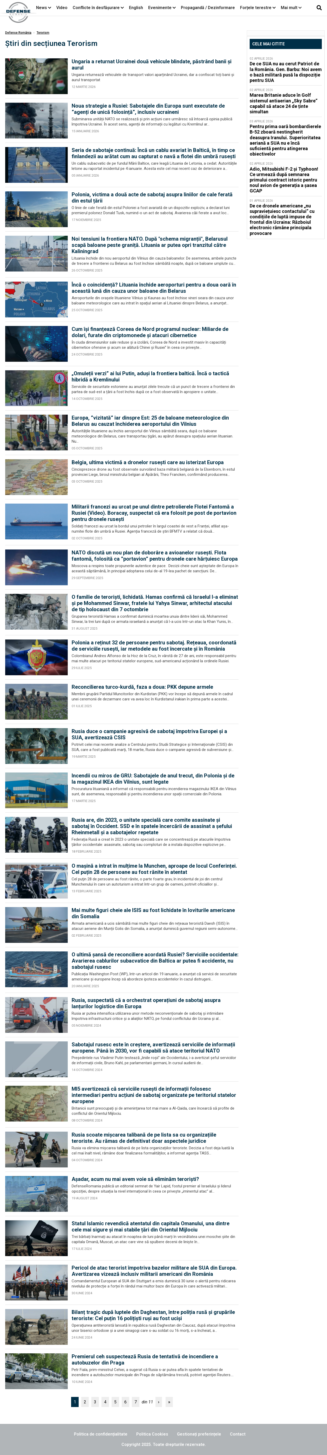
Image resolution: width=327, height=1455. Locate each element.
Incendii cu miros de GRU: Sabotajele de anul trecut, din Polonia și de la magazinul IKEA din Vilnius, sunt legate (153, 778)
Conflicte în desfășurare (96, 7)
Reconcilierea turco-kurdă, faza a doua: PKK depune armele (142, 687)
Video (61, 7)
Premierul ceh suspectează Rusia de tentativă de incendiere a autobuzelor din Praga (145, 1359)
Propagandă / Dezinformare (208, 7)
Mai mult (291, 7)
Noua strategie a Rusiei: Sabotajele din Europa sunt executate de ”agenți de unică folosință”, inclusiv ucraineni (148, 109)
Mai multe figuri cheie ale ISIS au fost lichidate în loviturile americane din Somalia (153, 913)
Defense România (18, 32)
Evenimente (160, 7)
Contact (238, 1434)
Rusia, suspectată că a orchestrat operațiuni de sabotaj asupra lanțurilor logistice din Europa (146, 1003)
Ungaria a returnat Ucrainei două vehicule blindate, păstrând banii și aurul (151, 64)
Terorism (43, 32)
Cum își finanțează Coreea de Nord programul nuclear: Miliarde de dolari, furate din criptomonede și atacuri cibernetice (150, 332)
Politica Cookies (152, 1434)
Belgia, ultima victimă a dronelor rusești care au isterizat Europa (148, 462)
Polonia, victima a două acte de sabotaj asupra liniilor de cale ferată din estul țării (152, 197)
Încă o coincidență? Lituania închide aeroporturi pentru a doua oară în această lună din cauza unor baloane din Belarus (154, 288)
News (41, 7)
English (136, 7)
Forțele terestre (255, 7)
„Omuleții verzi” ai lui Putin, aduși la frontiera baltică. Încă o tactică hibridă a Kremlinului (150, 376)
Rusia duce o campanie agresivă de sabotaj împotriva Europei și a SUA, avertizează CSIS (149, 734)
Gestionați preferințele (199, 1434)
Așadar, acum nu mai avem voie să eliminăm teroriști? (135, 1179)
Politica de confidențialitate (100, 1434)
